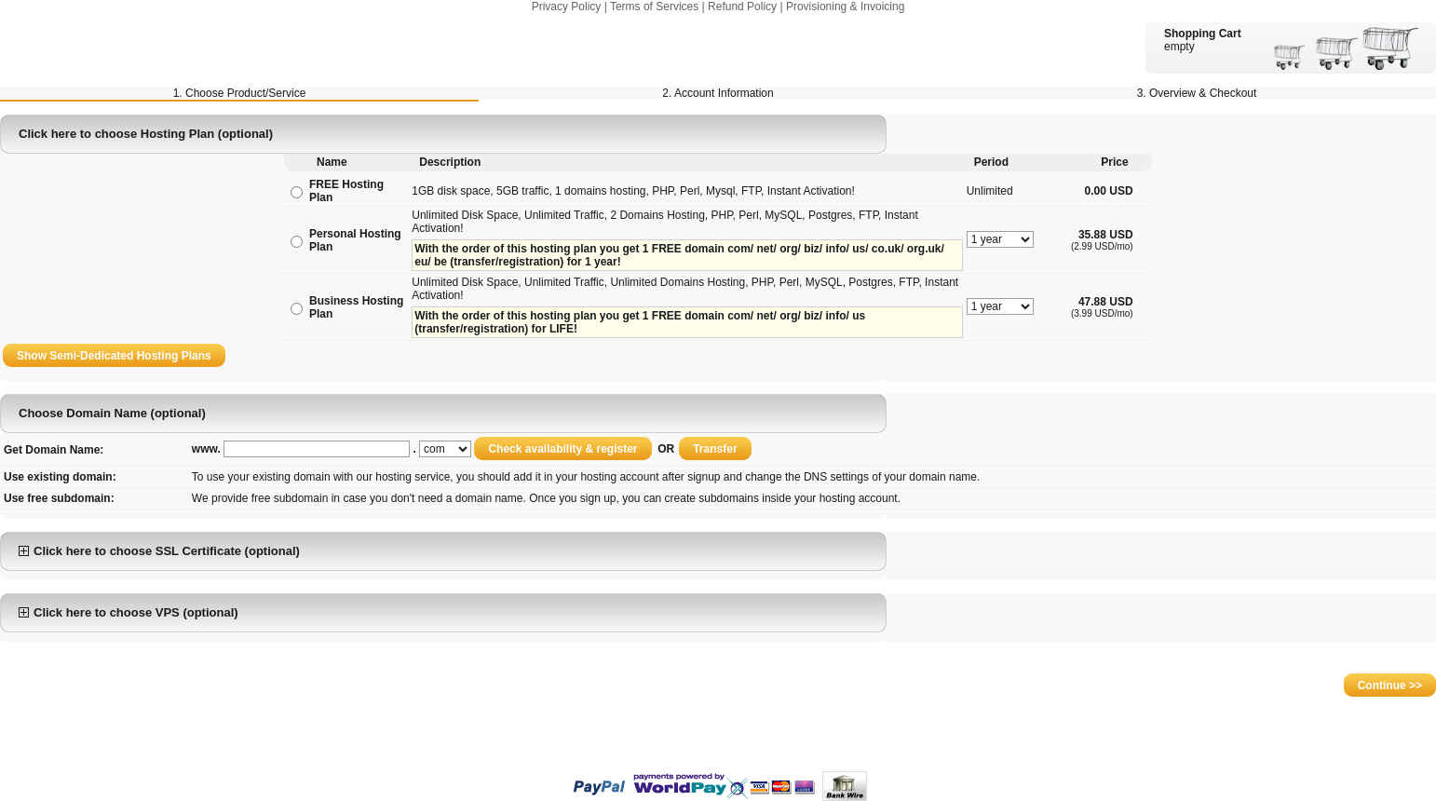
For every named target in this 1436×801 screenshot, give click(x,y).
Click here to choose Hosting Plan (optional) (146, 134)
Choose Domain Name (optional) (112, 413)
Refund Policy (742, 6)
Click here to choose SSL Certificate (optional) (159, 551)
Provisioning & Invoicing (845, 6)
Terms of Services (654, 6)
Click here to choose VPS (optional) (128, 612)
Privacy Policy (567, 6)
